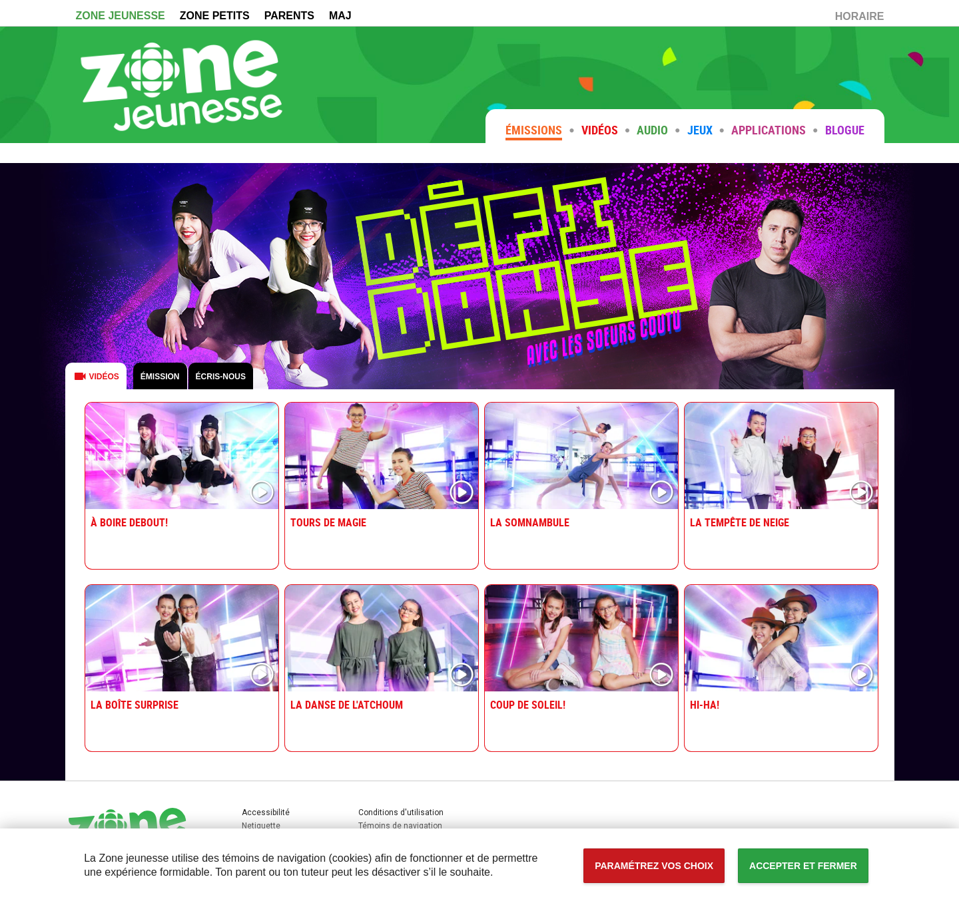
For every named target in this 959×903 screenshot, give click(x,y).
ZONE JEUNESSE (120, 15)
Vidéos (599, 130)
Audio (652, 130)
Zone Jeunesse (181, 84)
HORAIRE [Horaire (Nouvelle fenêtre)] (863, 18)
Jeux (700, 130)
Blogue (844, 130)
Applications (768, 130)
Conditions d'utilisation (401, 812)
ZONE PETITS (215, 15)
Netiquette (261, 825)
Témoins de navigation (400, 825)
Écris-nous (221, 376)
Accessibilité (0, 0)
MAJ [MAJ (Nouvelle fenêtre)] (340, 15)
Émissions (533, 130)
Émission (160, 376)
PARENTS (289, 15)
